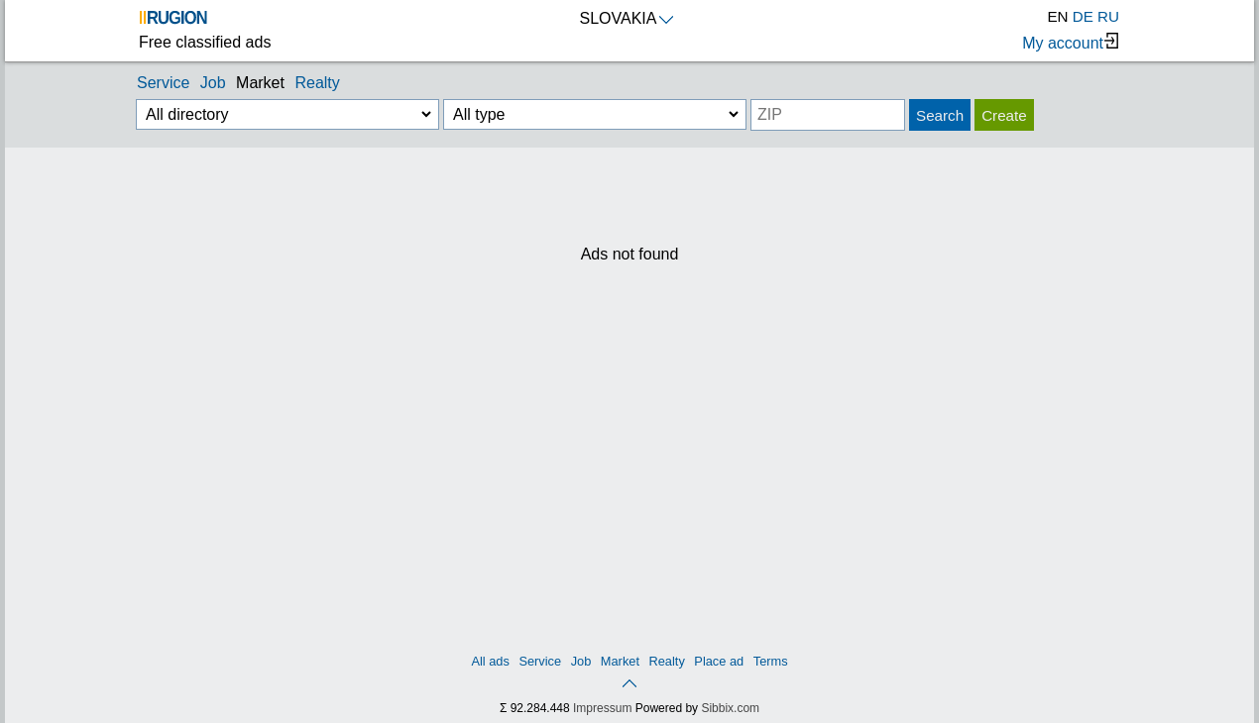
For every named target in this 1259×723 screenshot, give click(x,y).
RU (1108, 16)
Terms (770, 661)
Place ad (719, 661)
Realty (316, 82)
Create (1004, 115)
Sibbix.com (730, 708)
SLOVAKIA (627, 18)
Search (940, 115)
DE (1083, 16)
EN (1057, 16)
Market (260, 82)
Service (163, 82)
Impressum (602, 708)
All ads (490, 661)
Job (213, 82)
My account (1070, 42)
